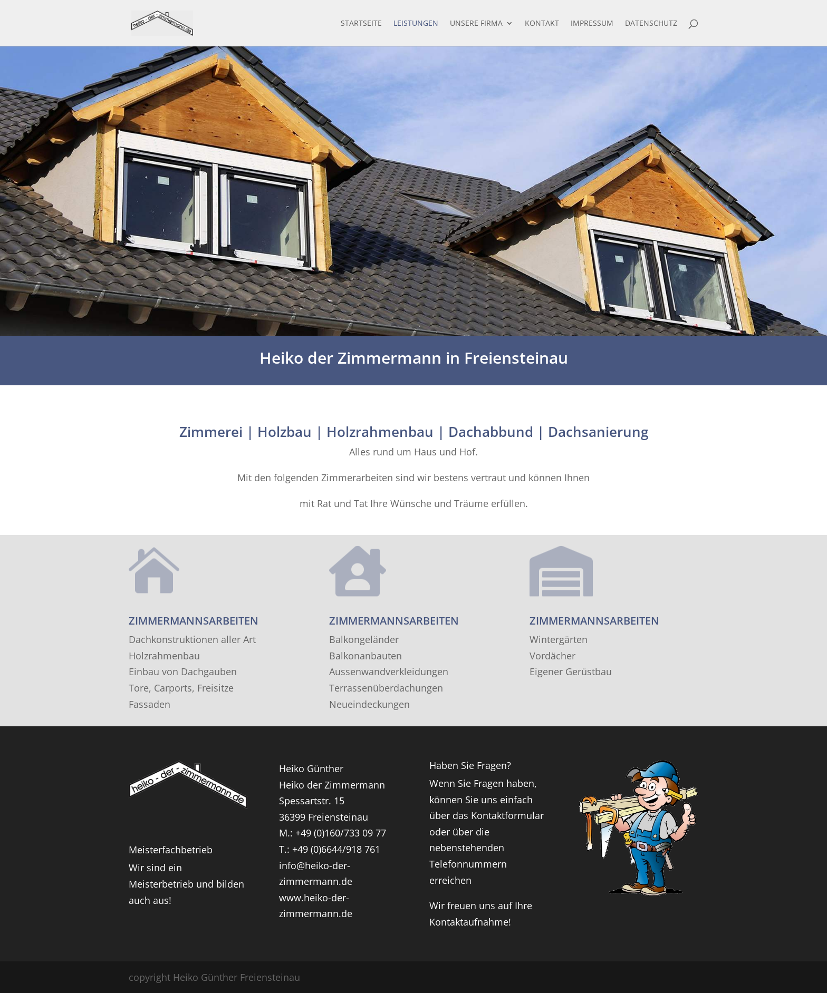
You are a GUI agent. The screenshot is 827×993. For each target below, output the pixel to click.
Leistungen (415, 24)
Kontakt (542, 24)
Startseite (361, 24)
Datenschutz (651, 24)
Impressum (592, 24)
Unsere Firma (476, 24)
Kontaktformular (507, 815)
